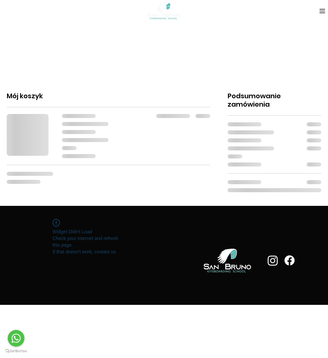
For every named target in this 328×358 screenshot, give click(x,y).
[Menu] (322, 11)
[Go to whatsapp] (16, 338)
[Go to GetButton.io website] (16, 351)
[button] (44, 11)
